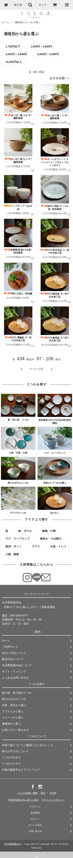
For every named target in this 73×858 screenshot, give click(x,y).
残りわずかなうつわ (18, 483)
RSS (43, 793)
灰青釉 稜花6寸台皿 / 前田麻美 (18, 251)
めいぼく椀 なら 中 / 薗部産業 (18, 160)
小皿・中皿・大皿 (18, 452)
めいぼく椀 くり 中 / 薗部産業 (54, 117)
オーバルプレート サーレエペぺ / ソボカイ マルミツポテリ (55, 162)
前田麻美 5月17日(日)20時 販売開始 (55, 421)
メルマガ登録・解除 (27, 793)
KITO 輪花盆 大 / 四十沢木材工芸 (54, 339)
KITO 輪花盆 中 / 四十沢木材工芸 (54, 295)
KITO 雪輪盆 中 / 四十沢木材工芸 (18, 339)
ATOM (53, 793)
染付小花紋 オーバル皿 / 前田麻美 (55, 208)
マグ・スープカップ (54, 453)
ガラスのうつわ (18, 512)
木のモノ (54, 513)
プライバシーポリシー (53, 800)
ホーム (5, 22)
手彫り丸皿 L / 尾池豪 (18, 293)
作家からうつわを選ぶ (54, 483)
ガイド (43, 4)
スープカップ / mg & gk (18, 207)
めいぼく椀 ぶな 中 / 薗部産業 (18, 117)
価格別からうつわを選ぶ (27, 22)
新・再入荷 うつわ (18, 419)
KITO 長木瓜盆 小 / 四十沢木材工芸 (54, 251)
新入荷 (18, 4)
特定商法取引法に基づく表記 (23, 800)
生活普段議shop (12, 843)
